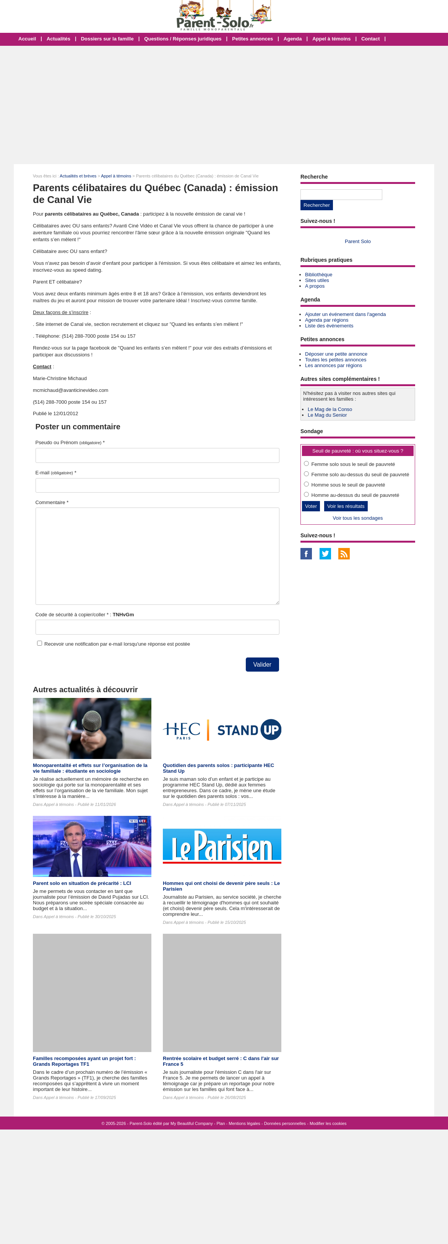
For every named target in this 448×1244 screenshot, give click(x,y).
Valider (262, 664)
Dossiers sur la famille (107, 39)
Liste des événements (329, 326)
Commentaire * (52, 502)
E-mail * (56, 472)
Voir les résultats (346, 506)
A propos (315, 286)
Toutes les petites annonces (335, 360)
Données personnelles (285, 1123)
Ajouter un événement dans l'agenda (345, 314)
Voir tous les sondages (358, 518)
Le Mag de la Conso (330, 409)
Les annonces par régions (333, 365)
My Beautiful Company (191, 1123)
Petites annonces (252, 39)
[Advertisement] (224, 105)
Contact (370, 39)
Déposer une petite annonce (336, 354)
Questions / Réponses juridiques (182, 39)
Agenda (293, 39)
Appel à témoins (331, 39)
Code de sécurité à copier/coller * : (85, 614)
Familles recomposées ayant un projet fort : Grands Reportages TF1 (84, 1061)
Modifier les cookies (328, 1123)
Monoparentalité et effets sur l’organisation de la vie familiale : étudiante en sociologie (90, 768)
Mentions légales (244, 1123)
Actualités (58, 39)
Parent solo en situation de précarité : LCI (82, 883)
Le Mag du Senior (327, 415)
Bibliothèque (319, 274)
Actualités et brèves (78, 176)
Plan (221, 1123)
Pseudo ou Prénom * (70, 442)
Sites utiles (317, 280)
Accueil (27, 39)
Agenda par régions (326, 320)
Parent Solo (358, 241)
